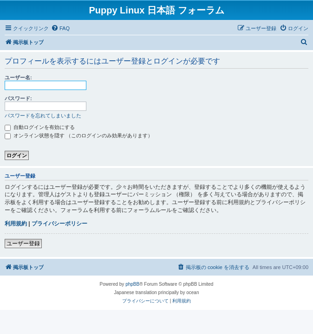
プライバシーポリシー (59, 223)
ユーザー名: (18, 77)
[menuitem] (60, 28)
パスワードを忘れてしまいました (43, 115)
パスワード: (18, 98)
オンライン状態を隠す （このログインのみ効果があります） (79, 135)
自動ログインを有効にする (40, 127)
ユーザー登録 (23, 243)
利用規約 (16, 223)
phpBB (132, 284)
